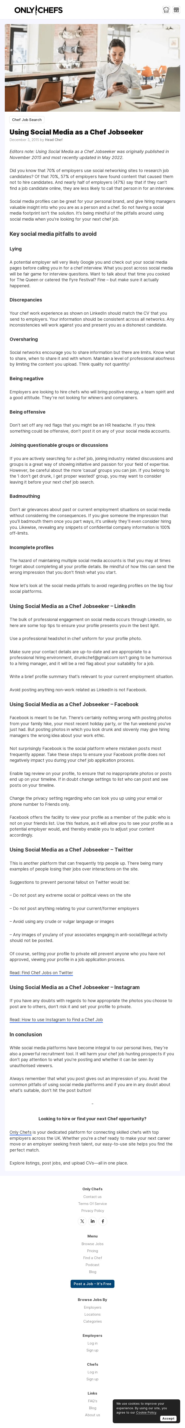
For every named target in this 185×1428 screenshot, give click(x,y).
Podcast (92, 1264)
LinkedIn (92, 1221)
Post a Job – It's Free (92, 1284)
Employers (92, 1307)
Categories (92, 1321)
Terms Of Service (92, 1203)
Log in (92, 1343)
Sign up (92, 1350)
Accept (168, 1418)
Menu (8, 9)
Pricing (92, 1251)
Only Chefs (21, 1132)
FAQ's (92, 1401)
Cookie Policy (146, 1412)
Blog (92, 1271)
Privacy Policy (92, 1210)
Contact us (92, 1196)
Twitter (82, 1221)
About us (92, 1415)
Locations (92, 1314)
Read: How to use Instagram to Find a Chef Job (56, 1019)
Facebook (103, 1221)
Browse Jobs (92, 1244)
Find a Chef (92, 1257)
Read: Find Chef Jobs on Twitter (41, 972)
